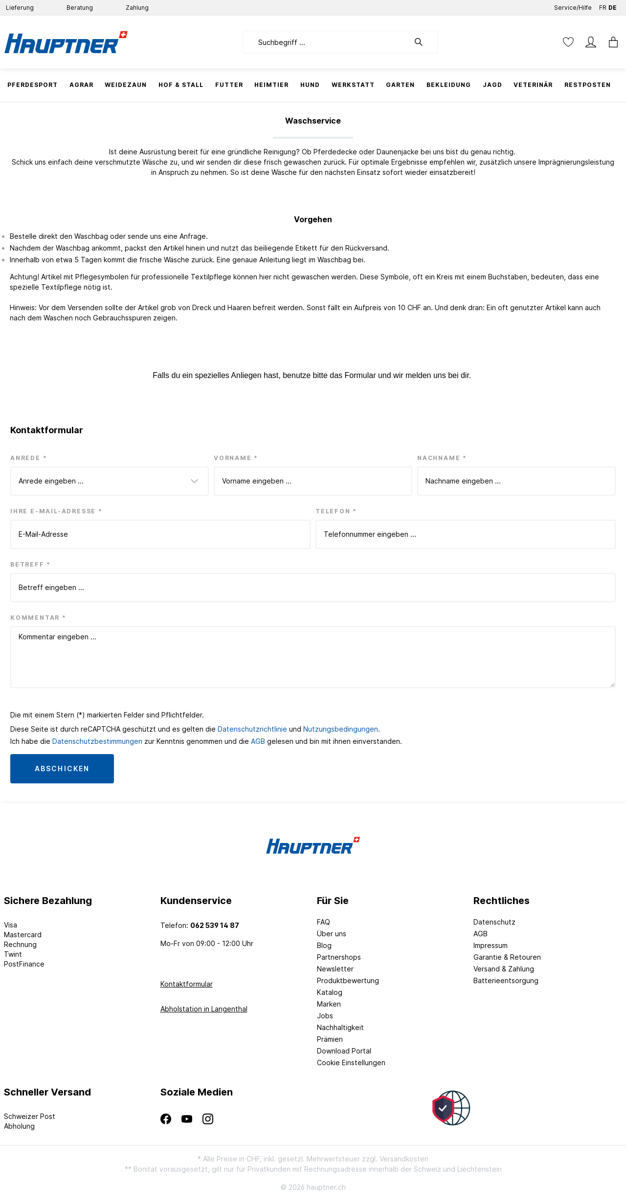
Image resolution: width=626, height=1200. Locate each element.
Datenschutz (494, 922)
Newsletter (335, 969)
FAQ (323, 922)
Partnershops (339, 957)
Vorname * (236, 458)
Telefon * (336, 511)
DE (612, 5)
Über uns (331, 933)
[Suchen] (423, 42)
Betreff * (30, 564)
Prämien (330, 1039)
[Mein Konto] (591, 42)
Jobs (325, 1015)
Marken (329, 1004)
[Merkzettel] (568, 42)
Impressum (490, 945)
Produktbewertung (348, 980)
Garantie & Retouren (507, 957)
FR (602, 5)
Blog (324, 945)
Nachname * (442, 458)
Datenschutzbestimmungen (97, 741)
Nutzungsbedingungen (340, 729)
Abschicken (62, 768)
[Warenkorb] (610, 42)
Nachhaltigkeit (340, 1027)
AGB (258, 741)
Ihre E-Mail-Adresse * (56, 511)
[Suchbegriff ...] (326, 42)
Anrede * (28, 458)
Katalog (329, 992)
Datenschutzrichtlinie (252, 729)
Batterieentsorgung (505, 980)
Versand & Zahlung (503, 969)
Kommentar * (38, 617)
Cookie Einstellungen (351, 1062)
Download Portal (344, 1051)
